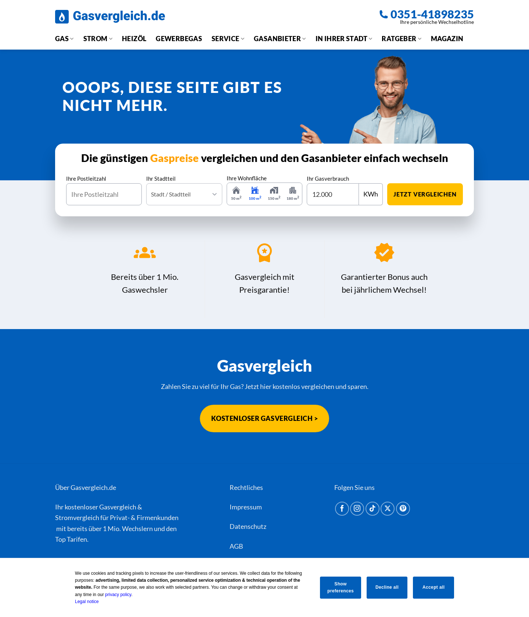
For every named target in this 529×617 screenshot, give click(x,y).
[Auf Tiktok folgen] (372, 509)
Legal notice (84, 601)
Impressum (246, 507)
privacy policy (115, 594)
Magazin (447, 39)
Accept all (435, 587)
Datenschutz (248, 526)
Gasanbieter (280, 39)
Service (228, 39)
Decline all (387, 587)
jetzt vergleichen (425, 194)
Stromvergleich (77, 517)
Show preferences (339, 587)
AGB (236, 546)
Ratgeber (401, 39)
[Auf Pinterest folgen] (403, 509)
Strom (97, 39)
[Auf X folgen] (388, 509)
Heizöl (134, 39)
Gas (64, 39)
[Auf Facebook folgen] (342, 509)
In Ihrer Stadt (344, 39)
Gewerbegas (179, 39)
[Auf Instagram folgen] (357, 509)
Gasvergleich (117, 507)
